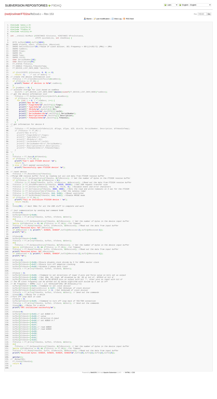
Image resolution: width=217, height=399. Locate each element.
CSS (133, 394)
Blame (88, 19)
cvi (13, 13)
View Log (117, 19)
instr (17, 13)
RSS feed (130, 19)
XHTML (127, 394)
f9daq (56, 5)
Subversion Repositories (26, 5)
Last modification (103, 19)
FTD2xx (25, 13)
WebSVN (94, 394)
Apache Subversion (110, 394)
